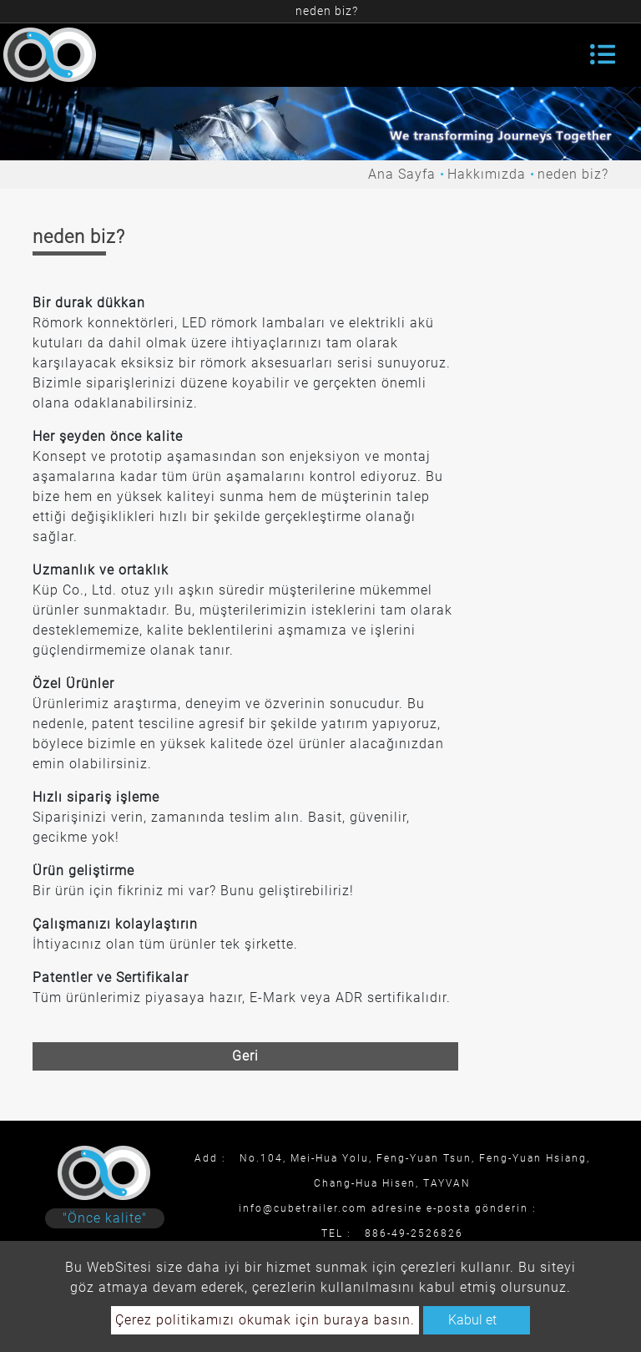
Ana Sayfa (402, 174)
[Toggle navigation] (602, 54)
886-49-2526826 (414, 1233)
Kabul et (472, 1320)
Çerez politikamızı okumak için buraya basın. (265, 1320)
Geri (245, 1056)
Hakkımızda (486, 174)
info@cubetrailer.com (303, 1208)
